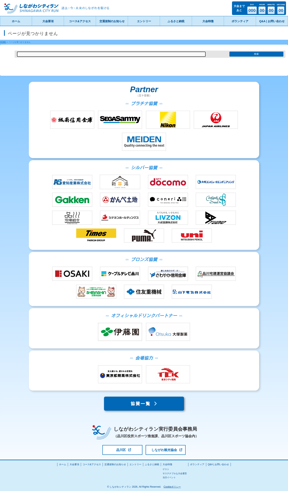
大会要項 (74, 464)
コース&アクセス (92, 464)
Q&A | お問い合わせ (218, 464)
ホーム (62, 464)
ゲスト (166, 469)
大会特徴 (167, 464)
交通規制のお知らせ (115, 464)
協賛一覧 (144, 403)
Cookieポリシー (172, 486)
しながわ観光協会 (166, 450)
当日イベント (169, 477)
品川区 (123, 450)
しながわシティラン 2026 (123, 486)
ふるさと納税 (152, 464)
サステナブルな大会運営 (175, 473)
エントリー (135, 464)
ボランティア (197, 464)
